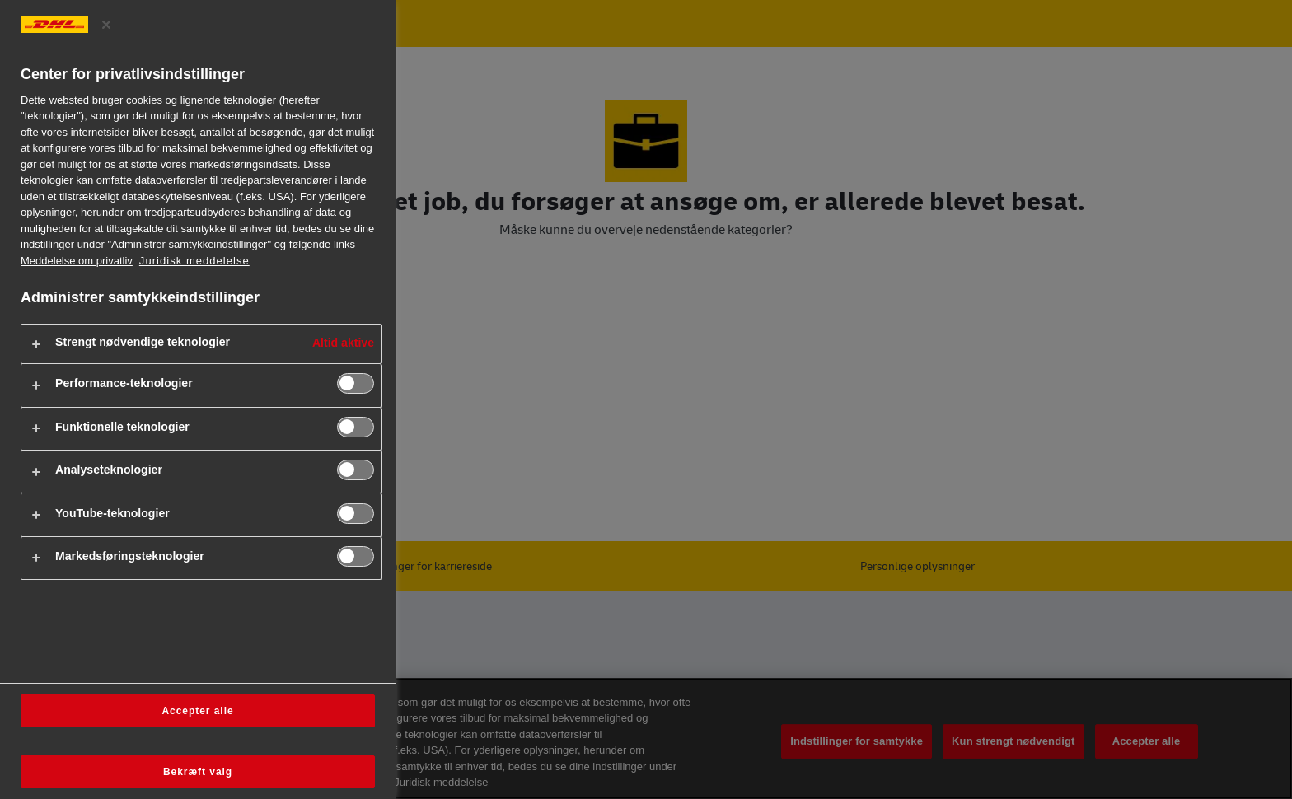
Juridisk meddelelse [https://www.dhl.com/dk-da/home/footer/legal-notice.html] (194, 261)
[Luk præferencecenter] (106, 25)
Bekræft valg (197, 772)
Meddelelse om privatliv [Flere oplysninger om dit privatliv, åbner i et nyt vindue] (77, 261)
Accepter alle (197, 711)
